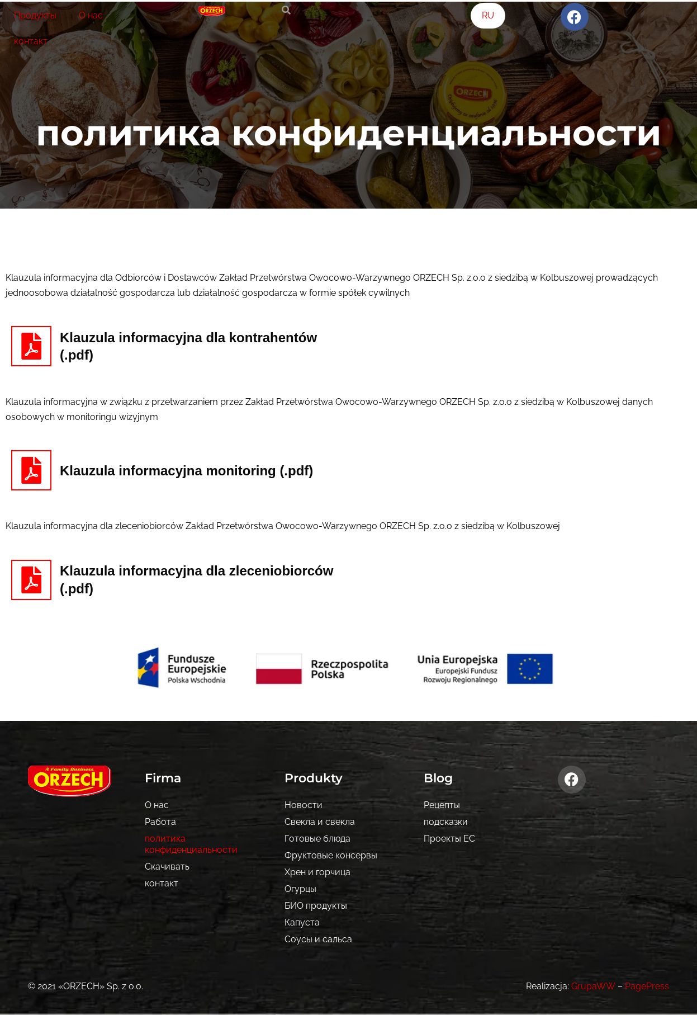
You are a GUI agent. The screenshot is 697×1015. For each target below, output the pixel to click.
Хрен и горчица (317, 872)
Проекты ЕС (449, 838)
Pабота (160, 821)
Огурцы (300, 889)
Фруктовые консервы (331, 855)
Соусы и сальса (318, 939)
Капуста (302, 922)
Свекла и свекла (320, 821)
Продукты (35, 15)
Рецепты (442, 805)
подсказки (446, 821)
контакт (31, 41)
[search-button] (286, 10)
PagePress (647, 986)
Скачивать (167, 866)
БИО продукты (316, 905)
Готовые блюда (317, 838)
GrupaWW (593, 986)
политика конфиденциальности (191, 844)
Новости (304, 805)
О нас (91, 15)
